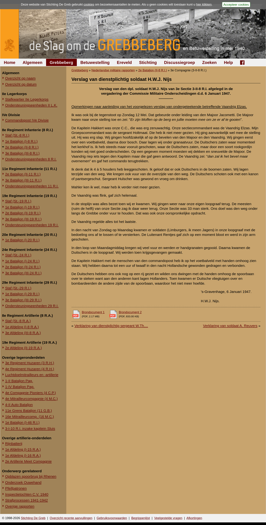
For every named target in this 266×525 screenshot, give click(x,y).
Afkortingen (194, 518)
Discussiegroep (179, 62)
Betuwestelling (95, 62)
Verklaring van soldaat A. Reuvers (230, 326)
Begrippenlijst (140, 518)
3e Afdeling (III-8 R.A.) (23, 333)
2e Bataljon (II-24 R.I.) (23, 267)
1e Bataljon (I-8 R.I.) (21, 141)
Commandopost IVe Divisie (27, 120)
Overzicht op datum (21, 84)
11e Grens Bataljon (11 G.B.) (28, 410)
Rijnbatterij (13, 444)
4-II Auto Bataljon (19, 405)
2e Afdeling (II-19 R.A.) (23, 348)
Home (9, 62)
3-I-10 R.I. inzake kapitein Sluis (30, 428)
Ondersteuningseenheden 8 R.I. (31, 159)
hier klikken (204, 4)
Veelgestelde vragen (168, 518)
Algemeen (32, 62)
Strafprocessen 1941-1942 (26, 500)
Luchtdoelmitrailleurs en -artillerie (31, 375)
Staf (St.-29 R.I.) (18, 288)
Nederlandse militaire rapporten (113, 70)
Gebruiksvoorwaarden (112, 518)
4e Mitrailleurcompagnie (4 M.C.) (31, 399)
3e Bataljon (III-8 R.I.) (22, 153)
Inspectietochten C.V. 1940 (26, 494)
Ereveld (124, 62)
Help (228, 62)
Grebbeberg (61, 62)
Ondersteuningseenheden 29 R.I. (32, 306)
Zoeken (209, 62)
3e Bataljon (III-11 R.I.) (23, 180)
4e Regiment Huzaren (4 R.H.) (29, 369)
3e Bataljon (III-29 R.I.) (23, 300)
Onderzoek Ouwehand (23, 482)
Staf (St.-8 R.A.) (18, 321)
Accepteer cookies (236, 4)
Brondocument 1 (93, 312)
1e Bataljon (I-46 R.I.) (22, 422)
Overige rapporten (19, 506)
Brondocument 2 (130, 312)
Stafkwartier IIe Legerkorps (27, 99)
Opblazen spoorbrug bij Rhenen (30, 476)
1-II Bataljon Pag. (19, 381)
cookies (89, 4)
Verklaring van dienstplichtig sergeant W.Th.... (111, 326)
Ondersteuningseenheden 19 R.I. (32, 225)
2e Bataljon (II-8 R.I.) (22, 147)
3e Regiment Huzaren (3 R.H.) (29, 363)
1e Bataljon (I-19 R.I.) (22, 207)
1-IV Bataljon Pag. (19, 387)
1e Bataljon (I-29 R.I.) (22, 294)
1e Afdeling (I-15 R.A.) (23, 449)
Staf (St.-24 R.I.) (18, 255)
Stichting (148, 62)
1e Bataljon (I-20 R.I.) (22, 240)
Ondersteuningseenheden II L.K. (31, 105)
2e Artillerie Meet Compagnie (28, 461)
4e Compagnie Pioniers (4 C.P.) (30, 393)
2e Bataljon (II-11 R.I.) (23, 174)
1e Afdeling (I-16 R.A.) (23, 455)
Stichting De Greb (33, 518)
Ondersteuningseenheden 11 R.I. (32, 186)
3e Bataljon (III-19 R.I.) (23, 219)
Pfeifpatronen (16, 488)
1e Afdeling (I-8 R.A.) (22, 327)
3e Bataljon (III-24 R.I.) (23, 273)
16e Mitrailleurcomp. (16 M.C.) (29, 417)
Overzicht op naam (20, 78)
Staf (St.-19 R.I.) (18, 201)
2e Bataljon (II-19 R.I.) (23, 213)
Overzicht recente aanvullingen (71, 518)
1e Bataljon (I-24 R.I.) (22, 261)
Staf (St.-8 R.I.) (17, 135)
